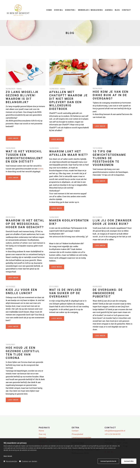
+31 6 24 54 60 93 (112, 434)
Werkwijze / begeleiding (90, 10)
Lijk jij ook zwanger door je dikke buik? (112, 222)
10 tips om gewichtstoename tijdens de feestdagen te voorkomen (109, 158)
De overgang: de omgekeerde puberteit (108, 293)
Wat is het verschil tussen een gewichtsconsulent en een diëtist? (24, 156)
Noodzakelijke (10, 461)
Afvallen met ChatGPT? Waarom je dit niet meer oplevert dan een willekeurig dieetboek (68, 100)
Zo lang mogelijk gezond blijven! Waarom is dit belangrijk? (22, 97)
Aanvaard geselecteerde (108, 461)
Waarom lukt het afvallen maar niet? (68, 153)
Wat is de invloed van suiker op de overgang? (65, 293)
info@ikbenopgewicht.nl (115, 431)
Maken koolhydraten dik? (69, 222)
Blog (117, 10)
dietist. (41, 169)
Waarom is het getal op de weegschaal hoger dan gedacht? (25, 224)
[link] (70, 11)
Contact (126, 10)
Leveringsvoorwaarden (81, 437)
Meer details (8, 456)
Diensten (69, 10)
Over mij (58, 10)
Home (49, 10)
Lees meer (13, 138)
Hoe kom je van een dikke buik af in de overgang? (111, 95)
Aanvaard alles (129, 461)
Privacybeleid (77, 434)
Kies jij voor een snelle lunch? (21, 291)
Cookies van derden (28, 461)
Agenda (109, 10)
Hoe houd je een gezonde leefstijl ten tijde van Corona (23, 353)
